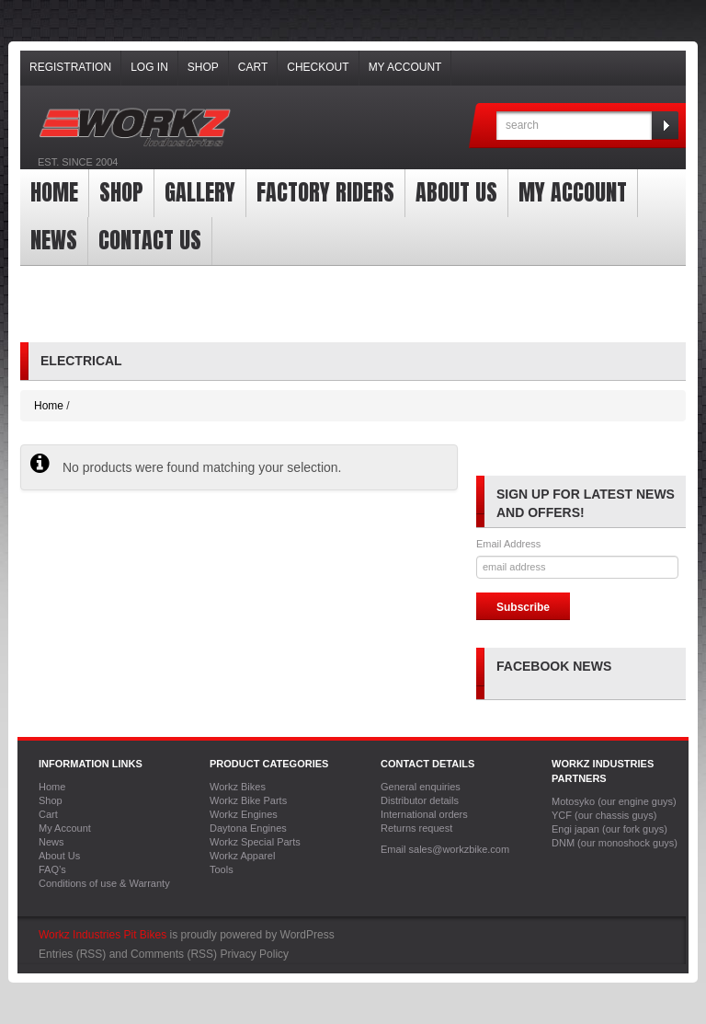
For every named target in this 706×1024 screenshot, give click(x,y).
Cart (253, 67)
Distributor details (420, 800)
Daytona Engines (248, 828)
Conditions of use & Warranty (104, 883)
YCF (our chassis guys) (604, 815)
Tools (221, 869)
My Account (405, 67)
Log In (149, 67)
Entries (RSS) (72, 954)
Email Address (508, 543)
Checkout (317, 67)
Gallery (200, 192)
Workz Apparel (242, 855)
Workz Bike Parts (248, 800)
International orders (424, 814)
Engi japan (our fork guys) (609, 828)
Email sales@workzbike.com (445, 849)
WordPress (307, 934)
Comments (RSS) (174, 954)
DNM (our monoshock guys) (615, 842)
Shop (203, 67)
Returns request (416, 828)
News (53, 240)
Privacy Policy (254, 954)
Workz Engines (244, 814)
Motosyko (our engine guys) (614, 801)
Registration (70, 67)
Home (54, 192)
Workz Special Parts (255, 841)
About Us (456, 192)
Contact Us (149, 240)
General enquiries (421, 786)
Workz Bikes (238, 786)
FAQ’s (52, 869)
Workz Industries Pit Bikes (102, 934)
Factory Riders (325, 192)
